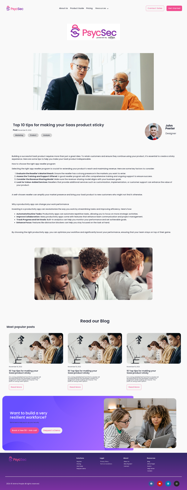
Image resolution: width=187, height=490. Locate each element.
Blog (148, 461)
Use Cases (80, 466)
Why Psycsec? (128, 464)
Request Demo (81, 468)
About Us (63, 8)
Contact (126, 466)
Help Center (150, 468)
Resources (101, 8)
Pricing (89, 8)
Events (149, 466)
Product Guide (77, 8)
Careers (149, 471)
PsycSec (79, 461)
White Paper (151, 464)
